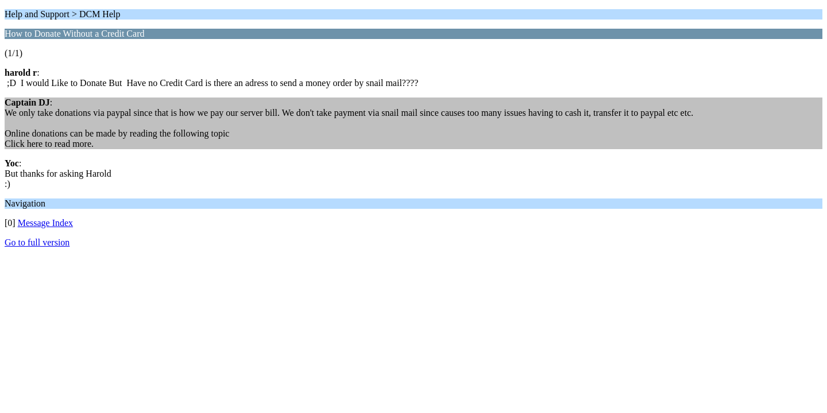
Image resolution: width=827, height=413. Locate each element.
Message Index (45, 223)
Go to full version (37, 242)
